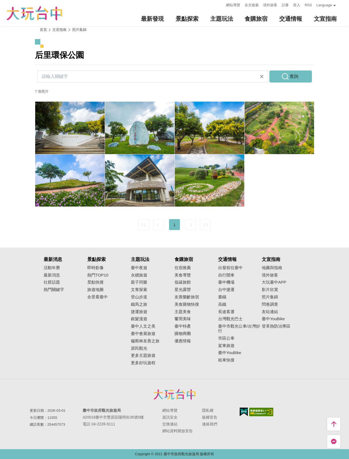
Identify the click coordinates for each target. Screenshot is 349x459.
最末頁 (205, 224)
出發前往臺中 (230, 268)
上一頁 (158, 224)
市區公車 (226, 338)
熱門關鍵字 (54, 289)
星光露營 (182, 289)
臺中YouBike (229, 353)
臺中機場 (226, 282)
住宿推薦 (182, 268)
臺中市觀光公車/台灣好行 (239, 328)
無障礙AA (261, 412)
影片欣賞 (270, 289)
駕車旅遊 (226, 345)
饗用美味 (182, 319)
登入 (296, 5)
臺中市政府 (174, 394)
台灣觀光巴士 (230, 319)
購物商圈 (182, 333)
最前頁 (143, 224)
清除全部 (262, 76)
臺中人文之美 (143, 326)
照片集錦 (79, 30)
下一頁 (190, 224)
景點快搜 (95, 282)
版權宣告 (209, 417)
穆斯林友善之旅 (145, 341)
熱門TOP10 (97, 275)
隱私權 (207, 410)
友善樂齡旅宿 (186, 297)
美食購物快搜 (186, 304)
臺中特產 (182, 326)
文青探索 (139, 289)
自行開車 (226, 275)
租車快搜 (226, 360)
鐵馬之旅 (139, 304)
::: (220, 4)
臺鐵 (222, 297)
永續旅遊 (139, 275)
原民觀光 (139, 348)
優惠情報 (182, 341)
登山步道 (139, 297)
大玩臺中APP (274, 282)
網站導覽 (233, 5)
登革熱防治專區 (276, 326)
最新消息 (52, 275)
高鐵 (222, 304)
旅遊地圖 (95, 289)
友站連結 (270, 312)
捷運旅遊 (139, 312)
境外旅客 (270, 5)
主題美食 (182, 312)
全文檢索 (252, 5)
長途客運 (226, 312)
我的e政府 (244, 412)
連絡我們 (209, 424)
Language (324, 5)
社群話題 (52, 282)
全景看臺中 (97, 297)
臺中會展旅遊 (143, 333)
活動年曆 (52, 268)
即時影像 (95, 268)
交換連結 (169, 424)
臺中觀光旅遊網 (34, 13)
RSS (308, 5)
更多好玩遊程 (143, 363)
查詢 (294, 76)
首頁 (43, 30)
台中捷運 (226, 289)
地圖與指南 (272, 268)
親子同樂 (139, 282)
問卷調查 (270, 304)
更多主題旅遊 (143, 355)
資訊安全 (169, 417)
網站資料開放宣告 (177, 431)
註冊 (285, 5)
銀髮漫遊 (139, 319)
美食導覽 (182, 275)
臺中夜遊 (139, 268)
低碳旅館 (182, 282)
